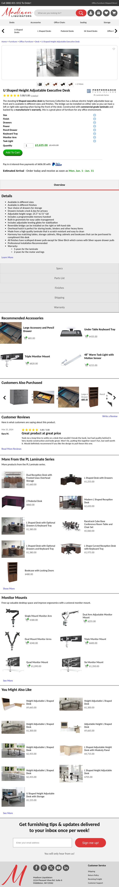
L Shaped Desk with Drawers (98, 516)
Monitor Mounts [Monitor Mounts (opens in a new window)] (14, 635)
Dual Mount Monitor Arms (38, 677)
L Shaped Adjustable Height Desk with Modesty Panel (98, 787)
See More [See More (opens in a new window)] (8, 718)
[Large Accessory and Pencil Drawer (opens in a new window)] (11, 381)
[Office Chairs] (103, 33)
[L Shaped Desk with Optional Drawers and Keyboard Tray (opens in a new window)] (13, 595)
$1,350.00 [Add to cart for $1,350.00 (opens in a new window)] (91, 704)
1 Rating (34, 134)
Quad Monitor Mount (37, 700)
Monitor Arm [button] (10, 175)
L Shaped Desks (44, 31)
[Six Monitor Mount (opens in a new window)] (71, 709)
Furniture (13, 41)
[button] (81, 13)
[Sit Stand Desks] (80, 33)
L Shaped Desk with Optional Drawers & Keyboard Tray (40, 562)
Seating (83, 22)
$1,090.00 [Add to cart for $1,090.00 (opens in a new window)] (33, 704)
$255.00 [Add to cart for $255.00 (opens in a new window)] (89, 659)
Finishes (59, 326)
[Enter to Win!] (98, 15)
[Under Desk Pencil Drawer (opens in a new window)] (43, 441)
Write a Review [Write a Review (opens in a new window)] (109, 454)
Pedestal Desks (67, 31)
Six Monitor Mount (93, 700)
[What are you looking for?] (57, 13)
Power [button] (6, 164)
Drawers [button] (7, 160)
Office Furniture (26, 41)
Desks (11, 22)
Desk (37, 41)
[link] (114, 13)
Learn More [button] (7, 295)
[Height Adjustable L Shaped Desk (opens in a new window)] (13, 747)
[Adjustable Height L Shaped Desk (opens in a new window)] (71, 771)
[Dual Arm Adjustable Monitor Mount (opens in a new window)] (70, 666)
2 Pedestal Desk (34, 539)
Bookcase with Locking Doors (39, 608)
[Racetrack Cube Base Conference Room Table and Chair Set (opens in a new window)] (71, 571)
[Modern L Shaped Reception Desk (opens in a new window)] (71, 547)
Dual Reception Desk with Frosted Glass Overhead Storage (39, 516)
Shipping (59, 335)
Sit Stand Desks (90, 31)
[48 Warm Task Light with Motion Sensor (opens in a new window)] (71, 404)
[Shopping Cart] (114, 13)
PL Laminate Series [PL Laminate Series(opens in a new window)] (101, 133)
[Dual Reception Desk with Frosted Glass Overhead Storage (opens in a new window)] (13, 525)
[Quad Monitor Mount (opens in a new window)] (13, 709)
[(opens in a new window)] (101, 129)
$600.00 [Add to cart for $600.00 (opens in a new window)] (90, 681)
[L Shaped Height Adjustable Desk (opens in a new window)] (71, 819)
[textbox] (42, 880)
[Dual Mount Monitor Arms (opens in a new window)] (12, 689)
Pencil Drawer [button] (10, 168)
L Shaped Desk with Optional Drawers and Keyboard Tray (40, 585)
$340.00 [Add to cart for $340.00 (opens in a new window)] (31, 681)
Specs (59, 306)
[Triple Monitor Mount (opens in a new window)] (11, 404)
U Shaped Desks (18, 31)
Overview (59, 223)
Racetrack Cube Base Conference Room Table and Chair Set (98, 562)
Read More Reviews (11, 487)
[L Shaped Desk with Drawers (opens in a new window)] (71, 523)
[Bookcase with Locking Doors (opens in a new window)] (93, 445)
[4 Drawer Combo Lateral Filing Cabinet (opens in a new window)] (19, 443)
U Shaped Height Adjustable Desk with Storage (40, 833)
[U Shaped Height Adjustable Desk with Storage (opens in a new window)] (13, 844)
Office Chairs (59, 22)
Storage (107, 22)
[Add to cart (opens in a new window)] (29, 376)
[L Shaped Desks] (33, 33)
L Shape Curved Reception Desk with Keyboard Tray (100, 585)
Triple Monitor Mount (95, 677)
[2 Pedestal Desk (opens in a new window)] (13, 547)
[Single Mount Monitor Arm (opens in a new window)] (12, 666)
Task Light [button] (8, 179)
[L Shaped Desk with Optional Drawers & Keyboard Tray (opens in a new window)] (13, 571)
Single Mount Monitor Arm (38, 654)
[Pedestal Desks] (56, 33)
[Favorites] (106, 15)
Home (4, 41)
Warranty (59, 345)
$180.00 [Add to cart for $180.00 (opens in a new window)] (31, 658)
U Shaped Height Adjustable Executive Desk (60, 41)
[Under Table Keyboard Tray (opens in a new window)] (71, 376)
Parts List (59, 316)
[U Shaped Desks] (10, 33)
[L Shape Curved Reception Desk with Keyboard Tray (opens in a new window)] (71, 594)
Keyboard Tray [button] (10, 171)
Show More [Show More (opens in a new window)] (9, 626)
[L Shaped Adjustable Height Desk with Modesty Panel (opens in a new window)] (71, 793)
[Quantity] (28, 183)
